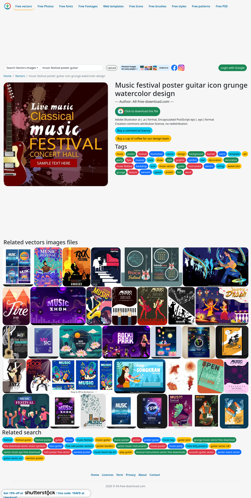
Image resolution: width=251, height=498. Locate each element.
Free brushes (157, 6)
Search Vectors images (21, 68)
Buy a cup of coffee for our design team (143, 138)
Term (119, 475)
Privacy (131, 475)
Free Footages (88, 6)
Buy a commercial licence (133, 130)
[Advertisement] (125, 37)
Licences (107, 475)
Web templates (113, 6)
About (142, 475)
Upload (112, 68)
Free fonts (66, 6)
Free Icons (136, 6)
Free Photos (45, 6)
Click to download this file (137, 111)
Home (7, 76)
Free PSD (222, 6)
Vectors (20, 76)
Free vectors (23, 6)
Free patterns (201, 6)
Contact (155, 475)
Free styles (179, 6)
